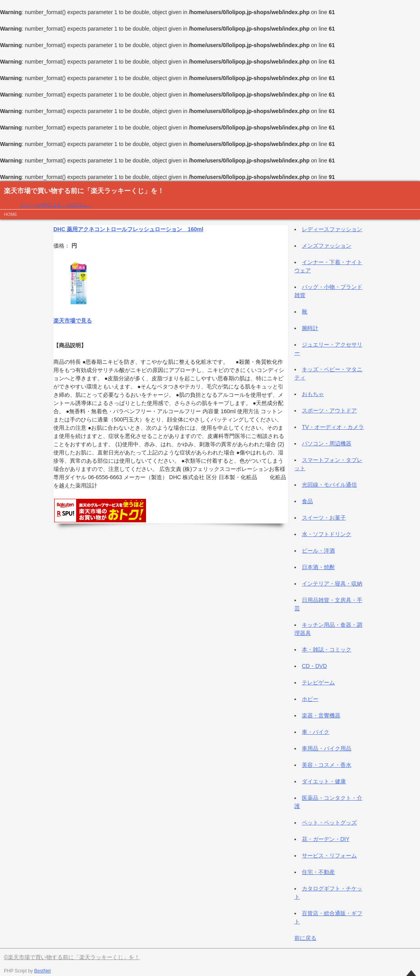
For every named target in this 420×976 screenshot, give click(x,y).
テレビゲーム (318, 682)
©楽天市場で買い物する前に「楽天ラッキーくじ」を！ (72, 957)
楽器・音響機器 (321, 715)
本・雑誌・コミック (326, 649)
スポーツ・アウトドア (329, 410)
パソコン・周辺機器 (326, 443)
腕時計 (310, 328)
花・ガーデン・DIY (325, 839)
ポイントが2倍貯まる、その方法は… (55, 204)
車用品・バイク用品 (326, 748)
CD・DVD (314, 666)
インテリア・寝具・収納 (332, 583)
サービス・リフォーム (329, 855)
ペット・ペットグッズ (329, 822)
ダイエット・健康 (324, 781)
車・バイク (315, 732)
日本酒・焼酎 (318, 567)
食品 (307, 501)
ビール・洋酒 (318, 550)
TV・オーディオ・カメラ (333, 427)
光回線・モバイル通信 (329, 485)
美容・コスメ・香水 (326, 765)
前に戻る (305, 938)
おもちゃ (313, 394)
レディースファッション (332, 229)
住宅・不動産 (318, 872)
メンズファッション (326, 246)
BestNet (42, 971)
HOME (10, 214)
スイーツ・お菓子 (324, 517)
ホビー (310, 699)
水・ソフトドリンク (326, 534)
